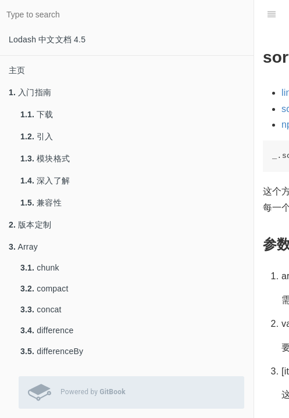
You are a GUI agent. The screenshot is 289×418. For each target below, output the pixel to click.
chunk (39, 267)
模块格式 (45, 158)
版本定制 (30, 224)
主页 (17, 70)
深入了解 (45, 180)
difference (46, 330)
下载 (36, 114)
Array (23, 246)
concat (41, 309)
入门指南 (30, 92)
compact (44, 288)
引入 (36, 136)
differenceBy (51, 351)
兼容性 (41, 202)
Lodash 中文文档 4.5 (47, 39)
